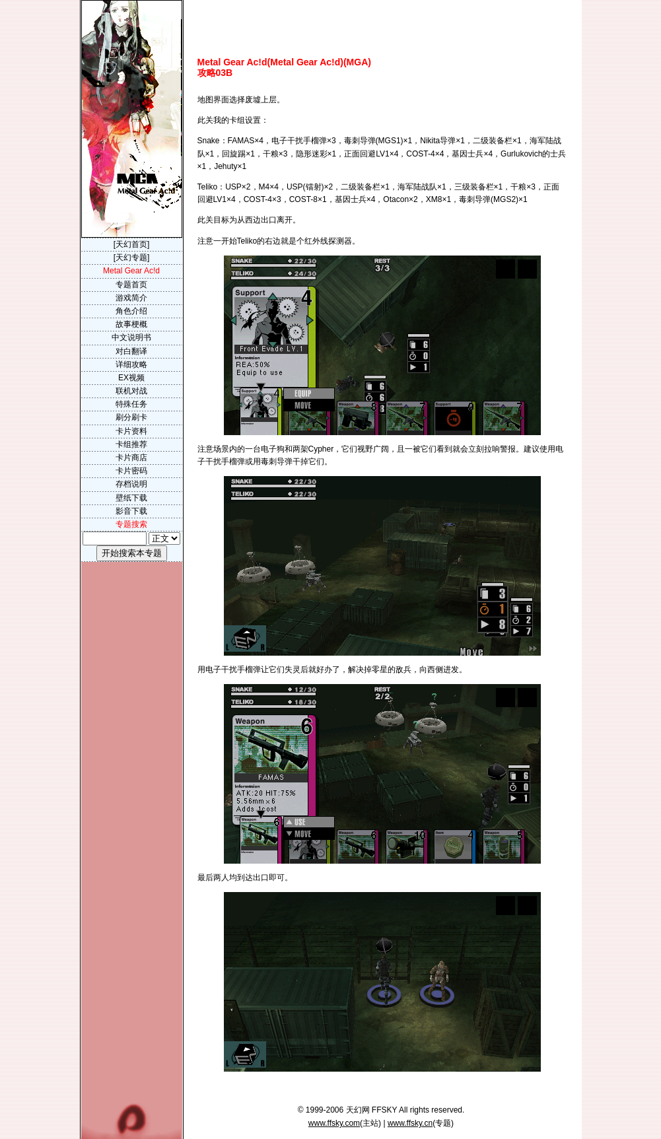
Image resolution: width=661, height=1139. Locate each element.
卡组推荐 (131, 444)
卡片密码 (131, 470)
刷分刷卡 (131, 417)
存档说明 (131, 484)
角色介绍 (131, 311)
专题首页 (131, 284)
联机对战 (131, 391)
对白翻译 (131, 351)
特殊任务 (131, 404)
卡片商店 (131, 457)
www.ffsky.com (334, 1123)
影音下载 (131, 511)
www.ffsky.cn (410, 1123)
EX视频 (131, 377)
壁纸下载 (131, 497)
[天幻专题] (132, 257)
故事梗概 (131, 324)
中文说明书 (131, 337)
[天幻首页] (132, 244)
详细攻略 (131, 364)
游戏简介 (131, 297)
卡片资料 (131, 431)
